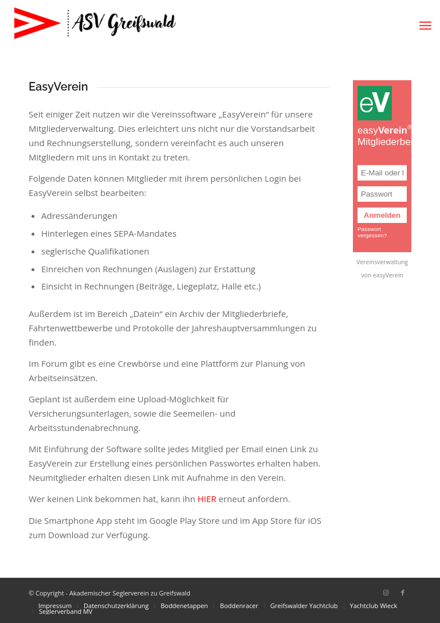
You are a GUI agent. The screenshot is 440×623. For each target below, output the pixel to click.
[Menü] (425, 25)
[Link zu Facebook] (402, 592)
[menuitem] (425, 25)
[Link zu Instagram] (385, 592)
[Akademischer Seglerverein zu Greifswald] (94, 26)
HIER (207, 498)
